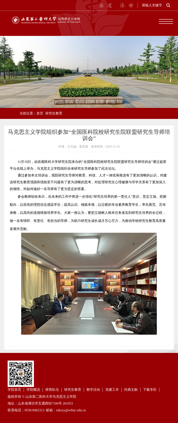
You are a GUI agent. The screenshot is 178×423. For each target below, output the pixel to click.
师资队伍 (52, 389)
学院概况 (33, 389)
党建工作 (112, 389)
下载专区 (150, 389)
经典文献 (131, 389)
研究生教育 (53, 113)
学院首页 (14, 389)
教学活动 (93, 389)
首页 (39, 113)
